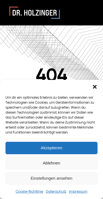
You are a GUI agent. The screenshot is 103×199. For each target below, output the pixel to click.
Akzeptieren (51, 147)
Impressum (78, 191)
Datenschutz (56, 191)
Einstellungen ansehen (52, 178)
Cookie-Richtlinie (29, 191)
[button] (95, 87)
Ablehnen (51, 163)
